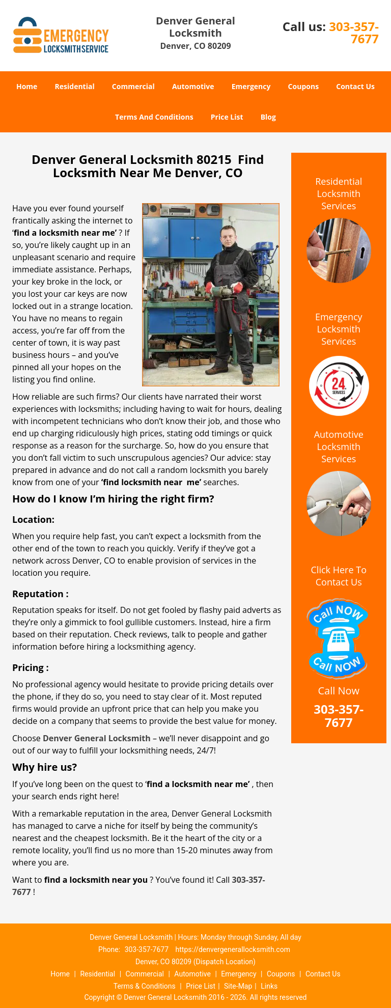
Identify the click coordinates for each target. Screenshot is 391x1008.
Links (269, 986)
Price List (227, 117)
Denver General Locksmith (97, 738)
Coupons (303, 86)
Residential (75, 86)
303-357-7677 (354, 32)
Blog (268, 117)
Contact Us (355, 86)
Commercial (133, 86)
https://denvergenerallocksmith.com (233, 949)
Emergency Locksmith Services (338, 329)
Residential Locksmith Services (338, 193)
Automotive (193, 86)
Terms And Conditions (154, 117)
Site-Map (238, 986)
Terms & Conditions (145, 986)
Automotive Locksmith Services (339, 446)
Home (26, 86)
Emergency (251, 86)
